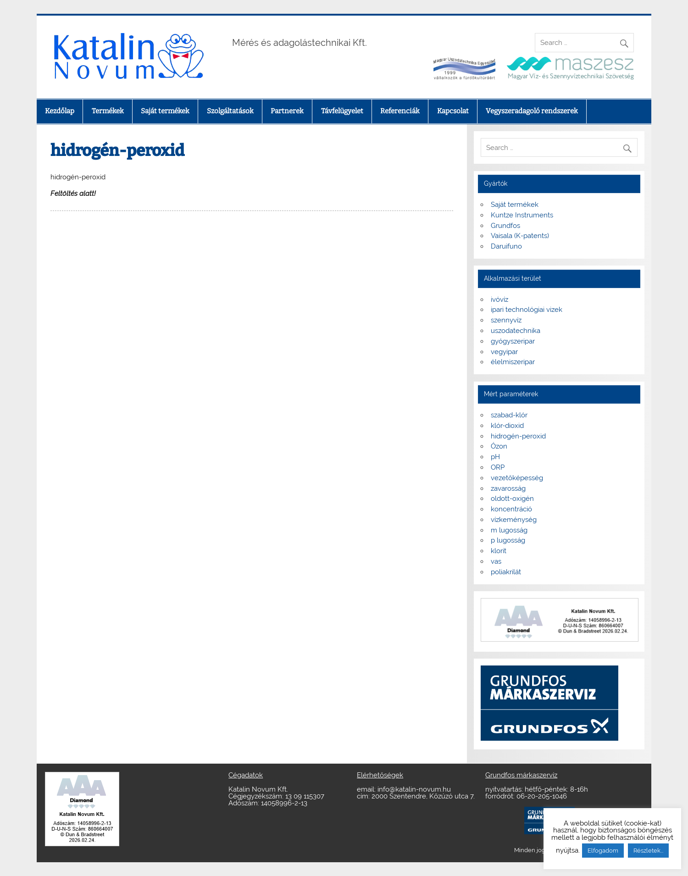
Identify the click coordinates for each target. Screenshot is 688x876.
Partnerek (287, 111)
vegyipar (504, 352)
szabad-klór (509, 415)
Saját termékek (165, 111)
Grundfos (505, 226)
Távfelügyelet (342, 111)
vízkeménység (514, 520)
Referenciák (400, 111)
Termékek (108, 111)
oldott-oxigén (512, 498)
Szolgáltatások (230, 111)
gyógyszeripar (513, 341)
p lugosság (508, 540)
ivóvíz (499, 299)
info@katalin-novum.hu (414, 789)
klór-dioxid (507, 425)
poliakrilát (506, 572)
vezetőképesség (517, 478)
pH (495, 457)
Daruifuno (506, 246)
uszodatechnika (515, 331)
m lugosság (509, 530)
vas (496, 561)
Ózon (499, 446)
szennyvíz (506, 320)
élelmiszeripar (513, 362)
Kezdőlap (59, 111)
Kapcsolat (453, 111)
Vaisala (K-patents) (520, 236)
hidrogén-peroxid (518, 436)
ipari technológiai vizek (526, 309)
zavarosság (508, 488)
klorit (498, 551)
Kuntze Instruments (522, 215)
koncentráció (511, 509)
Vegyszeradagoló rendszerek (532, 111)
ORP (498, 467)
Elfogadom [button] (603, 850)
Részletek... (648, 850)
